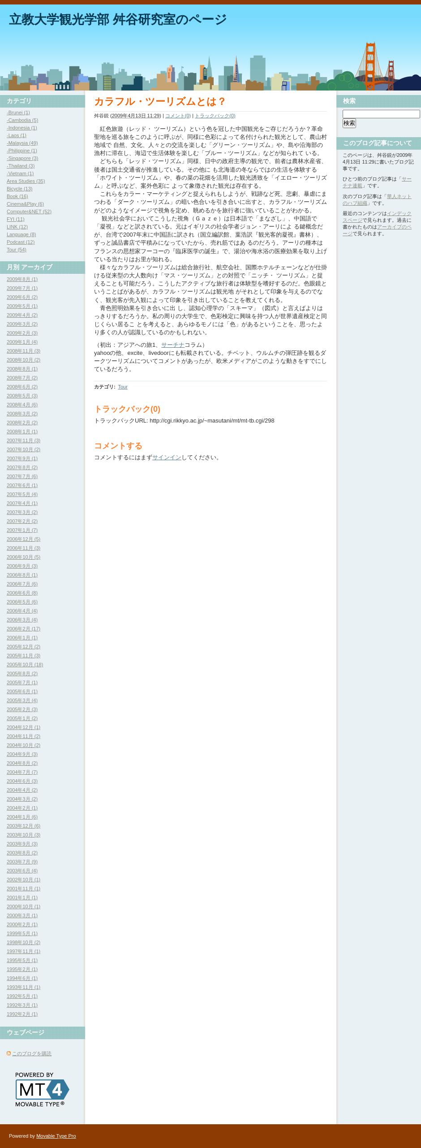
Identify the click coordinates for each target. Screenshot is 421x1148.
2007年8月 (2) (22, 467)
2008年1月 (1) (22, 431)
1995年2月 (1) (22, 969)
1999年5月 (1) (22, 933)
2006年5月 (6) (22, 601)
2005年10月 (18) (25, 664)
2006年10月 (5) (23, 557)
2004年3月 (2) (22, 799)
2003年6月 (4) (22, 870)
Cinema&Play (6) (25, 204)
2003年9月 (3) (22, 843)
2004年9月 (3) (22, 754)
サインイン (166, 457)
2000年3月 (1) (22, 915)
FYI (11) (16, 219)
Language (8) (21, 234)
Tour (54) (16, 249)
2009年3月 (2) (22, 324)
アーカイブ (36, 267)
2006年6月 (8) (22, 593)
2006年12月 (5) (23, 539)
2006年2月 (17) (23, 628)
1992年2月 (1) (22, 1014)
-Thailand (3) (20, 165)
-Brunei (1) (18, 112)
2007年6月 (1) (22, 485)
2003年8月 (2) (22, 852)
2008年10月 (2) (23, 360)
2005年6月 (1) (22, 691)
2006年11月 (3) (23, 548)
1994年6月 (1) (22, 978)
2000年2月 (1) (22, 924)
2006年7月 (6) (22, 584)
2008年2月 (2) (22, 422)
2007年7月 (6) (22, 476)
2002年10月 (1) (23, 879)
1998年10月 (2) (23, 942)
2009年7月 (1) (22, 288)
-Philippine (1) (22, 150)
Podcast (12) (20, 242)
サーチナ (173, 344)
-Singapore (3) (22, 158)
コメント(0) (178, 115)
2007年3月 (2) (22, 512)
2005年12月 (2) (23, 646)
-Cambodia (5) (22, 120)
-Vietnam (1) (20, 173)
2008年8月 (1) (22, 368)
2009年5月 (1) (22, 306)
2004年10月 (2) (23, 745)
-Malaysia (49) (22, 143)
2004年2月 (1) (22, 808)
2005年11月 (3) (23, 655)
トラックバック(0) (215, 115)
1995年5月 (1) (22, 960)
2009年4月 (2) (22, 315)
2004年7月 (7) (22, 772)
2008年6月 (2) (22, 386)
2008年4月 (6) (22, 404)
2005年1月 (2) (22, 718)
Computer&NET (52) (29, 211)
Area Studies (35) (26, 181)
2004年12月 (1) (23, 727)
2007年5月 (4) (22, 494)
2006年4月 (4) (22, 610)
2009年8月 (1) (22, 279)
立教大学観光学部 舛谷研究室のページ (118, 19)
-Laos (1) (16, 135)
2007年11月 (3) (23, 440)
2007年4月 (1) (22, 503)
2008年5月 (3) (22, 395)
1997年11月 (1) (23, 951)
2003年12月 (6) (23, 826)
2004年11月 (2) (23, 736)
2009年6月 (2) (22, 297)
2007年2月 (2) (22, 521)
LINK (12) (17, 226)
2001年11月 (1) (23, 888)
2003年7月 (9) (22, 861)
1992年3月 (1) (22, 1005)
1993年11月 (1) (23, 987)
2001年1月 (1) (22, 897)
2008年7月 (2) (22, 377)
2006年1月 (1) (22, 637)
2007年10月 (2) (23, 449)
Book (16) (17, 196)
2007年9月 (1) (22, 458)
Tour (122, 386)
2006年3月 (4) (22, 619)
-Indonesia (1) (22, 127)
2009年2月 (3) (22, 333)
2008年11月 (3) (23, 351)
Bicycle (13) (19, 188)
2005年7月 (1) (22, 682)
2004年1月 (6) (22, 817)
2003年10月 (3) (23, 834)
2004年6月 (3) (22, 781)
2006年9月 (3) (22, 566)
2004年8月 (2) (22, 763)
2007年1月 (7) (22, 530)
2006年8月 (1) (22, 575)
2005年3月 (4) (22, 700)
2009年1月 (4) (22, 342)
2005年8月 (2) (22, 673)
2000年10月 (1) (23, 906)
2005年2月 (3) (22, 709)
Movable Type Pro (56, 1136)
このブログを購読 (32, 1053)
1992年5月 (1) (22, 996)
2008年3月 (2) (22, 413)
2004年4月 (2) (22, 790)
